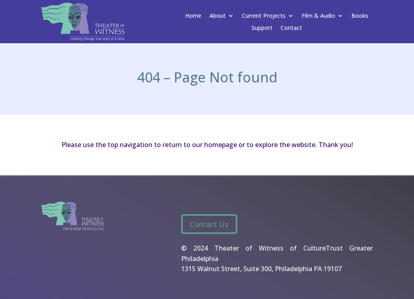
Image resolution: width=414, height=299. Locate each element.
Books (359, 16)
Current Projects (263, 16)
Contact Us (209, 224)
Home (193, 16)
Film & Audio (318, 16)
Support (261, 28)
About (217, 16)
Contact (291, 28)
